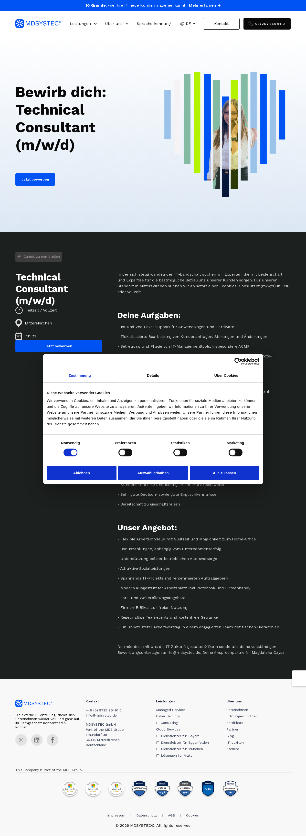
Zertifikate (236, 724)
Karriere (234, 750)
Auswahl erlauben (153, 473)
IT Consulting (168, 724)
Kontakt (221, 24)
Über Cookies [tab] (226, 375)
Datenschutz (146, 817)
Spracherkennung (154, 24)
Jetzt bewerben (35, 181)
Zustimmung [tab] (80, 375)
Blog (231, 738)
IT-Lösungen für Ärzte (175, 757)
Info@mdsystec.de (101, 717)
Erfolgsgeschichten (243, 718)
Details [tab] (153, 375)
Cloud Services (169, 731)
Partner (234, 731)
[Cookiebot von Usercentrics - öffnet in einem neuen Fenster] (238, 361)
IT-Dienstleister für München (180, 750)
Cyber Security (169, 718)
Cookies (192, 817)
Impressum (116, 817)
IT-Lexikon (236, 744)
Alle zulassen (224, 473)
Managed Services (172, 711)
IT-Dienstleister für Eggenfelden (183, 744)
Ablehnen (81, 473)
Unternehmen (238, 711)
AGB (171, 817)
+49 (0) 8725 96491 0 (104, 712)
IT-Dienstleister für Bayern (178, 738)
